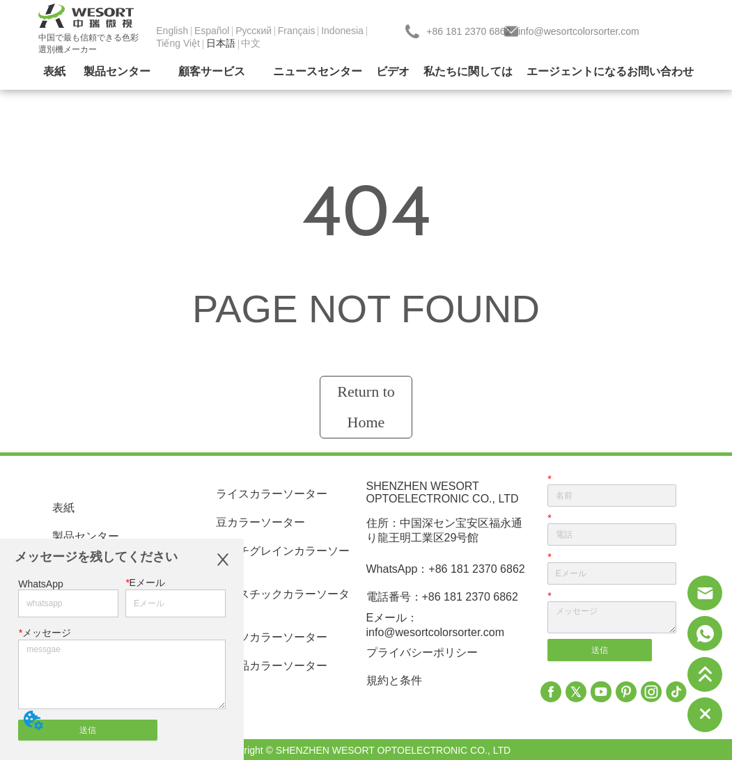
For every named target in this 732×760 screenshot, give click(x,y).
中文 (250, 43)
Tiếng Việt (178, 43)
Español (212, 30)
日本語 (220, 43)
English (172, 30)
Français (297, 30)
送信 (87, 730)
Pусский (253, 30)
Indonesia (342, 30)
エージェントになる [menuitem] (577, 71)
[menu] (366, 72)
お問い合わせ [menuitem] (660, 71)
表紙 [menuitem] (54, 71)
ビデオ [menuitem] (393, 71)
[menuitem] (117, 72)
